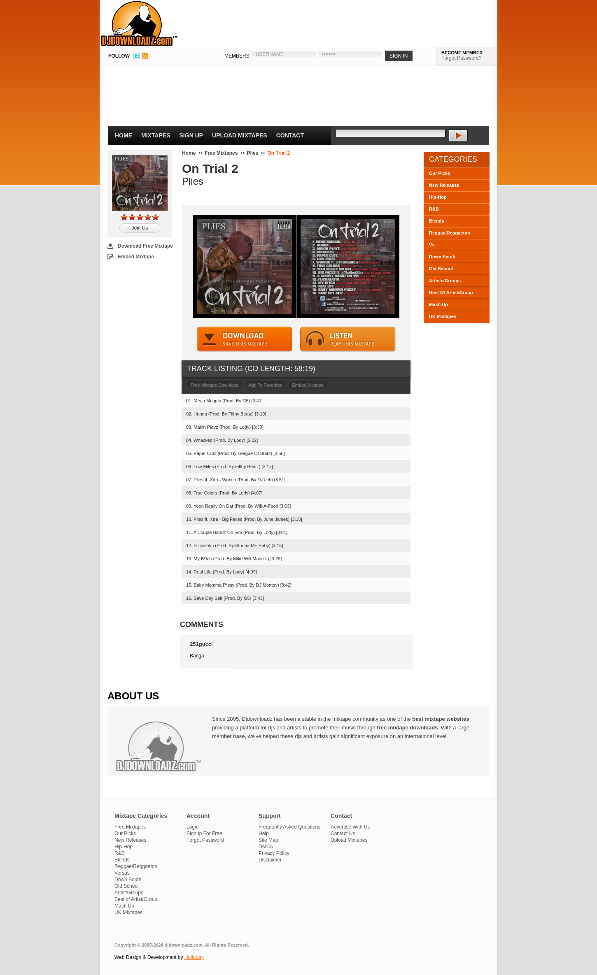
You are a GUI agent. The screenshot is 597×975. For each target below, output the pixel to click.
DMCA (266, 847)
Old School (441, 268)
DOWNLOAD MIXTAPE (244, 339)
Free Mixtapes (221, 153)
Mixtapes (155, 135)
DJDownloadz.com (139, 23)
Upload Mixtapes (239, 135)
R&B (434, 209)
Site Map (268, 840)
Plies (252, 153)
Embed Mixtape (136, 257)
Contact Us (343, 833)
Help (264, 833)
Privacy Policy (274, 853)
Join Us (139, 228)
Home (123, 135)
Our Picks (439, 173)
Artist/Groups (128, 893)
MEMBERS (237, 56)
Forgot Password (205, 840)
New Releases (444, 185)
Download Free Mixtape (145, 246)
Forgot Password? (461, 58)
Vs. (432, 244)
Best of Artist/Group (135, 899)
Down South (442, 256)
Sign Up (191, 135)
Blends (436, 220)
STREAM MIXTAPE (348, 339)
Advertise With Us (350, 827)
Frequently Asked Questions (289, 827)
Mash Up (438, 304)
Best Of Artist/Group (451, 292)
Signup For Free (204, 833)
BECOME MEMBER (462, 52)
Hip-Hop (438, 197)
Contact (290, 135)
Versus (122, 873)
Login (192, 827)
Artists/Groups (445, 280)
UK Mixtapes (442, 316)
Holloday (194, 957)
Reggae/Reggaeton (449, 232)
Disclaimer (270, 860)
